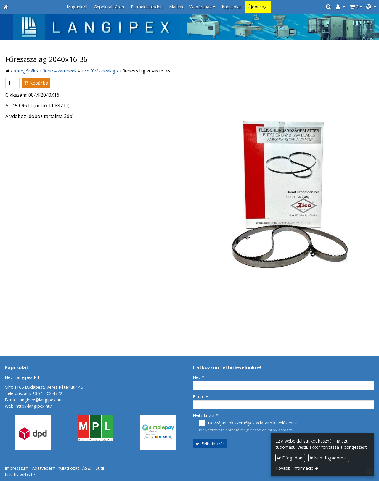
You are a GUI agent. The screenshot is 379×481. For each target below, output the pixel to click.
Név (198, 377)
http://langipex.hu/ (34, 406)
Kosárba (36, 83)
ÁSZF (87, 468)
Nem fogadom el (329, 458)
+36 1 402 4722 (47, 393)
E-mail (200, 396)
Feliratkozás (210, 443)
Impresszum (17, 468)
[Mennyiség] (12, 83)
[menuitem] (77, 7)
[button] (371, 7)
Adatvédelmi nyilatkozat (271, 429)
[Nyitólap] (5, 7)
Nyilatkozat (206, 415)
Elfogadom (290, 458)
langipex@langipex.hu (40, 400)
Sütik (100, 468)
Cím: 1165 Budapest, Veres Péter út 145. (44, 387)
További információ (294, 468)
